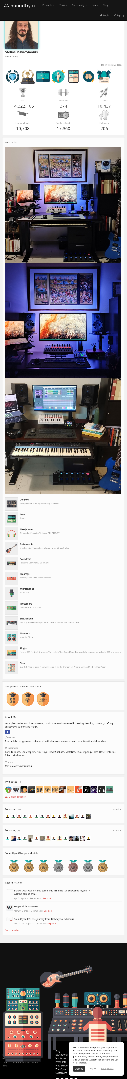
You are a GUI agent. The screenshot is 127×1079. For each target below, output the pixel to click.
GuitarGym (61, 1072)
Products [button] (48, 5)
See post (47, 898)
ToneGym (60, 1069)
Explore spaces (15, 796)
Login (104, 15)
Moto (9, 761)
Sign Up (119, 15)
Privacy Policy (107, 1068)
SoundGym (19, 5)
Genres (10, 737)
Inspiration (12, 747)
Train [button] (63, 5)
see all (117, 809)
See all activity (12, 930)
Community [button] (79, 5)
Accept (79, 1068)
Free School (61, 1065)
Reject (93, 1068)
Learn (95, 5)
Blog (105, 5)
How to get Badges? (111, 64)
